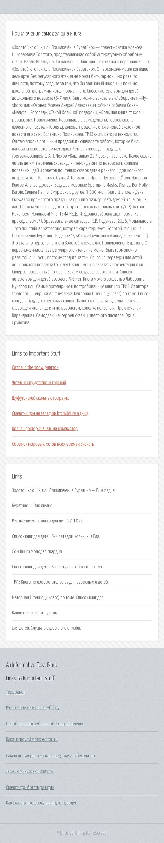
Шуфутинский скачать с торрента (40, 398)
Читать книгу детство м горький (39, 382)
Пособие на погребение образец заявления (45, 724)
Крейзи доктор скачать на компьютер (45, 428)
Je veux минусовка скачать (29, 771)
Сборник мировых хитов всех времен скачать (53, 444)
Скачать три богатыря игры (30, 787)
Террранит (15, 692)
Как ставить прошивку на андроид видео (41, 803)
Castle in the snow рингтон (35, 367)
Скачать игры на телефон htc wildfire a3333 (50, 413)
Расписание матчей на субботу (32, 707)
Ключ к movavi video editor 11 (32, 739)
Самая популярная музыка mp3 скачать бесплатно (50, 755)
